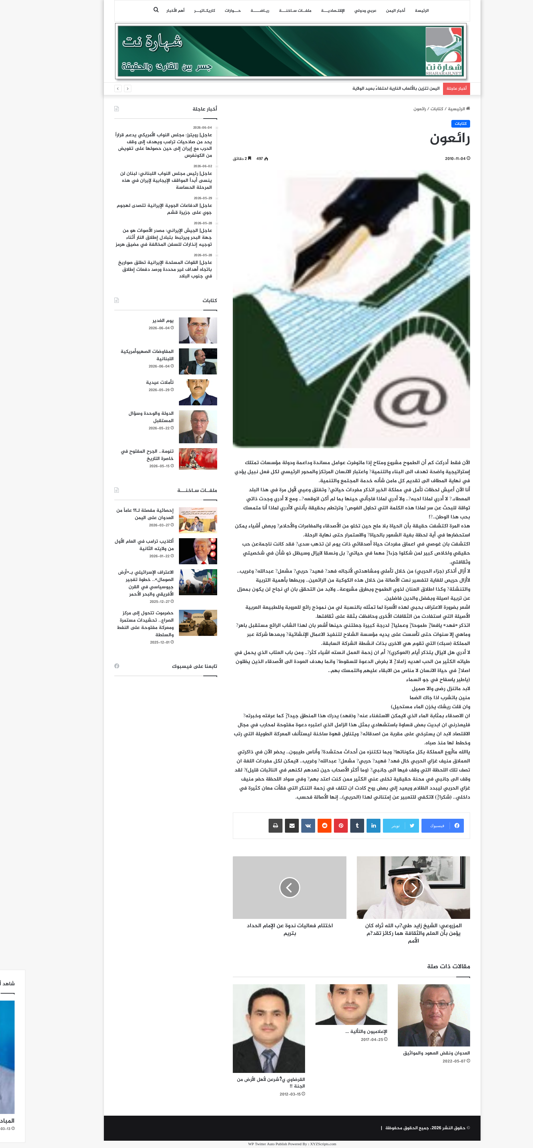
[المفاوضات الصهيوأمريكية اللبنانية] (172, 361)
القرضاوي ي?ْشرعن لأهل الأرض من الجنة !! (245, 1083)
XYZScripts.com (298, 1144)
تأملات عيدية (134, 383)
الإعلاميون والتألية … (341, 1032)
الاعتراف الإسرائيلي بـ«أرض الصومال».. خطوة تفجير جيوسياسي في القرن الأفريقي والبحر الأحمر (120, 583)
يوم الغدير (137, 321)
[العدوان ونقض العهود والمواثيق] (408, 1015)
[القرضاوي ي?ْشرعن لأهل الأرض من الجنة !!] (243, 1028)
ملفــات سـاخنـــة (269, 10)
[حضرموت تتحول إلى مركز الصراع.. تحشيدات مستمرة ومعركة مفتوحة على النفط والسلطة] (172, 623)
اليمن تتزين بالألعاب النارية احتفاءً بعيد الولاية (370, 88)
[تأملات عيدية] (172, 392)
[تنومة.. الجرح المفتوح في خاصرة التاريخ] (172, 459)
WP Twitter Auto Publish (241, 1144)
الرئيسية (433, 109)
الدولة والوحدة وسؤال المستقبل (125, 417)
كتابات (411, 109)
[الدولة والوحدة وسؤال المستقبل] (172, 426)
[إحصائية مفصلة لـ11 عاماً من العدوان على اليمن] (172, 520)
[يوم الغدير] (172, 330)
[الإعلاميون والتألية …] (326, 1004)
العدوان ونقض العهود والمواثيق (410, 1053)
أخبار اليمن (369, 10)
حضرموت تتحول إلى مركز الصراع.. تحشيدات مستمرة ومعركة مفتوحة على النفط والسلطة (119, 624)
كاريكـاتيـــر (179, 10)
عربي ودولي (340, 10)
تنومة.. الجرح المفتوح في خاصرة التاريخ (121, 455)
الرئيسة (396, 10)
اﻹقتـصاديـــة (307, 10)
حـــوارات (207, 10)
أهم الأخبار (150, 10)
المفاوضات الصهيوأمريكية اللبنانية (121, 355)
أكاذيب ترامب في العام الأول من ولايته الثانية (118, 545)
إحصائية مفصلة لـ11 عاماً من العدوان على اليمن (119, 514)
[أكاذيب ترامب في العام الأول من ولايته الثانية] (172, 551)
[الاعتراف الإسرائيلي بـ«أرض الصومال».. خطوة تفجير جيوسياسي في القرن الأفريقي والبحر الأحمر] (172, 582)
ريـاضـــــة (234, 10)
